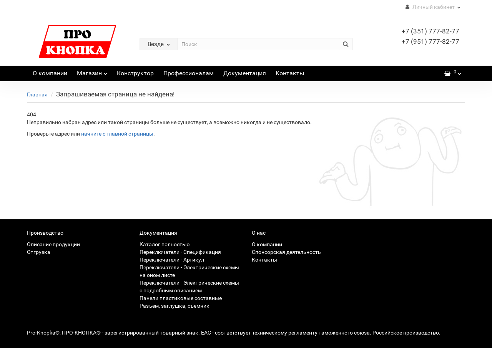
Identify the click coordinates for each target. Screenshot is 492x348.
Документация (244, 73)
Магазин (92, 71)
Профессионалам (188, 73)
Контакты (290, 73)
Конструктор (135, 73)
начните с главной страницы (117, 134)
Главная (37, 94)
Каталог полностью (164, 244)
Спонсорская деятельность (286, 252)
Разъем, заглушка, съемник (174, 306)
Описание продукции (53, 244)
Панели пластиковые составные (181, 298)
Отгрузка (38, 252)
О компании (50, 73)
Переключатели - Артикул (172, 260)
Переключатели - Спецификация (180, 252)
